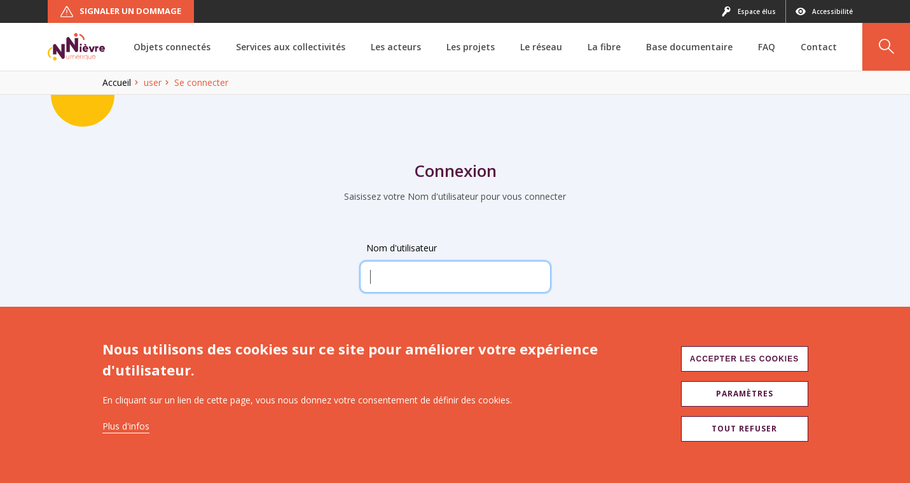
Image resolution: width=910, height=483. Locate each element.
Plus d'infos (125, 426)
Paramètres (744, 393)
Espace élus (748, 11)
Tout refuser (744, 428)
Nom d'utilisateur (401, 248)
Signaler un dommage (120, 11)
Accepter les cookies (744, 358)
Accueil (116, 82)
